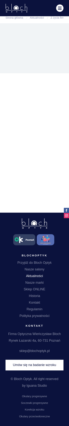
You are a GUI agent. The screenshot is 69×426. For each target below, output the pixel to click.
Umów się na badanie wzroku (34, 365)
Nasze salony (34, 269)
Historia (34, 296)
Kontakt (34, 302)
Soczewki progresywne (34, 402)
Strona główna (14, 17)
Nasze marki (34, 282)
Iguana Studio (36, 385)
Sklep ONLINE (34, 289)
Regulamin (34, 309)
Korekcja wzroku (34, 409)
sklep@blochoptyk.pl (34, 351)
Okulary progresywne (34, 396)
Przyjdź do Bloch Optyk (34, 262)
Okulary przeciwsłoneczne (34, 416)
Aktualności (37, 17)
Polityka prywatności (34, 316)
